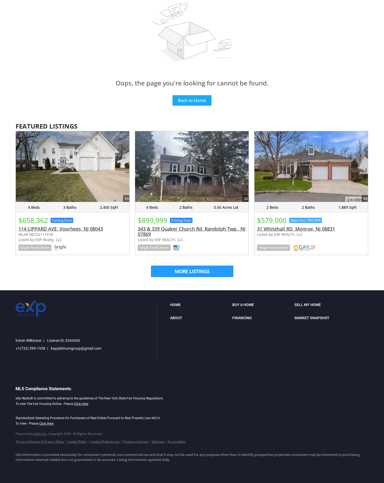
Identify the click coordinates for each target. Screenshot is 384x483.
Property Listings (135, 441)
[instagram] (67, 468)
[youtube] (83, 468)
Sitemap (158, 441)
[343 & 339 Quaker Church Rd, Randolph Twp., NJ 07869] (192, 166)
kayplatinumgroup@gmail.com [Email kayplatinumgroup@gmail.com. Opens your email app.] (76, 348)
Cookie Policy (77, 441)
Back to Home (192, 100)
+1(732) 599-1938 (30, 348)
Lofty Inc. (40, 433)
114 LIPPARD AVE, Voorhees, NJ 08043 (60, 229)
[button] (200, 305)
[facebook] (22, 468)
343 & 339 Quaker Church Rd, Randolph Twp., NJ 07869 (191, 231)
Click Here (81, 404)
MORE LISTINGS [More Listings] (192, 271)
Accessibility (177, 441)
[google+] (98, 468)
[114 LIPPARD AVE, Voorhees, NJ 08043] (72, 166)
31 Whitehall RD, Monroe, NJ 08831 (296, 229)
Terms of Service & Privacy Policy (40, 441)
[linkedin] (37, 468)
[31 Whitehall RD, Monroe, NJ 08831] (311, 166)
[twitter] (52, 468)
